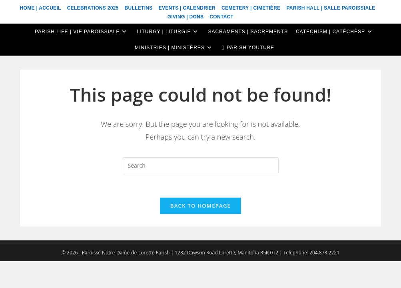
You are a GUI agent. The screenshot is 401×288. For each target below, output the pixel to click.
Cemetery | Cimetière (250, 8)
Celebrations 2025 (93, 8)
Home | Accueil (40, 8)
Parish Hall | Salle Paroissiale (330, 8)
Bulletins (139, 8)
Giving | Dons (186, 17)
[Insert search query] (201, 165)
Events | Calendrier (187, 8)
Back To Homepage (200, 205)
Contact (221, 17)
